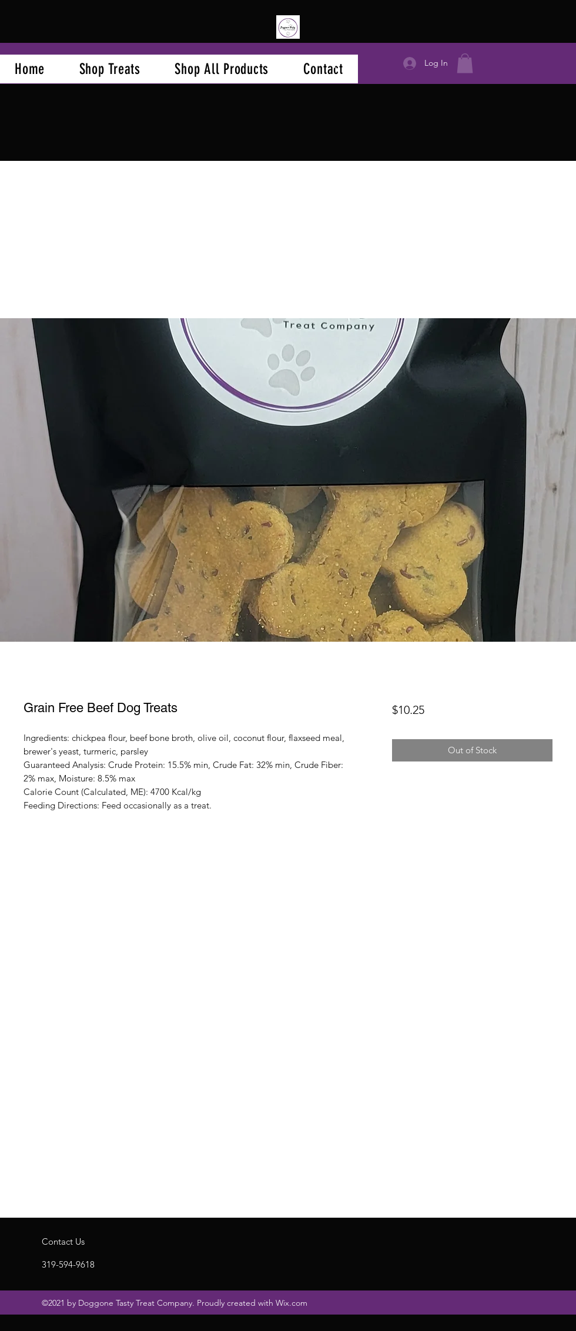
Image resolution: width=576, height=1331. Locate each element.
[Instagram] (352, 63)
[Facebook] (334, 63)
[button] (465, 63)
